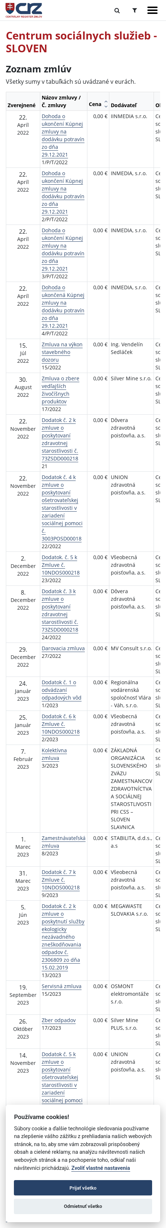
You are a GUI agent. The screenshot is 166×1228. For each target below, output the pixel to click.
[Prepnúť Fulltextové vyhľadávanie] (117, 10)
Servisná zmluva (62, 986)
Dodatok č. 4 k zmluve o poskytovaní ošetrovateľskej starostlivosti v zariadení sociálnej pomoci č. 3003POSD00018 (62, 508)
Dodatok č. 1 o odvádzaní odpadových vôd (62, 690)
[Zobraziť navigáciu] (152, 10)
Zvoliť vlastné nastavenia (100, 1168)
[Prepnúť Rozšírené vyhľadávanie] (135, 10)
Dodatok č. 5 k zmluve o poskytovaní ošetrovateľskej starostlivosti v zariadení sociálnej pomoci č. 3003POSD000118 (63, 1085)
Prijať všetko (83, 1188)
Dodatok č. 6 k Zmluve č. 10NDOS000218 (61, 724)
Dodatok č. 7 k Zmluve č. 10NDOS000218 (61, 880)
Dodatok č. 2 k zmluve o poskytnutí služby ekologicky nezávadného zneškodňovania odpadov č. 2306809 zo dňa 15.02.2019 (63, 937)
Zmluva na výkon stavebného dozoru (62, 352)
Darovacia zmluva (63, 648)
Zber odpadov (59, 1020)
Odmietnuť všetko (83, 1206)
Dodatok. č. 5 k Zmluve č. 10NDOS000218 (61, 565)
